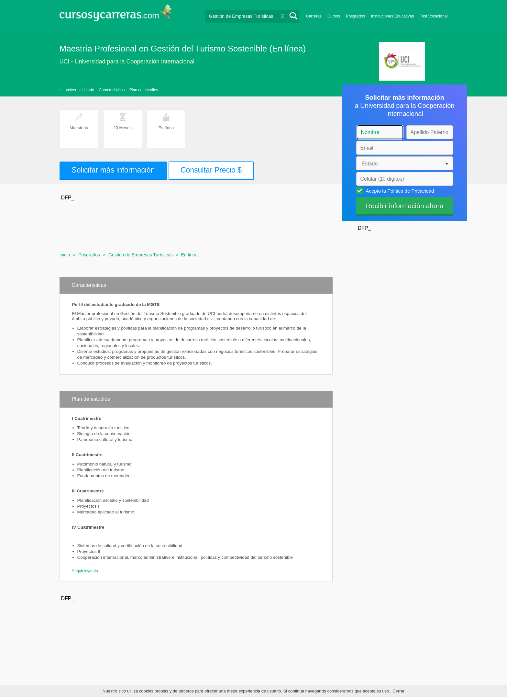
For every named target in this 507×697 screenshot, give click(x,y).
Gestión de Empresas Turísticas (140, 254)
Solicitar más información (113, 170)
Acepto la (399, 190)
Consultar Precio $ (211, 170)
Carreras (314, 16)
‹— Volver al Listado (77, 90)
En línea (189, 254)
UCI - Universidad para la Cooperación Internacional (127, 61)
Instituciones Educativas (392, 16)
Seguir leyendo (85, 571)
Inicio (65, 254)
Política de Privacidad (410, 191)
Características (112, 90)
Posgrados (355, 16)
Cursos (333, 16)
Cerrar (398, 691)
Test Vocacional (433, 16)
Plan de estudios (143, 90)
